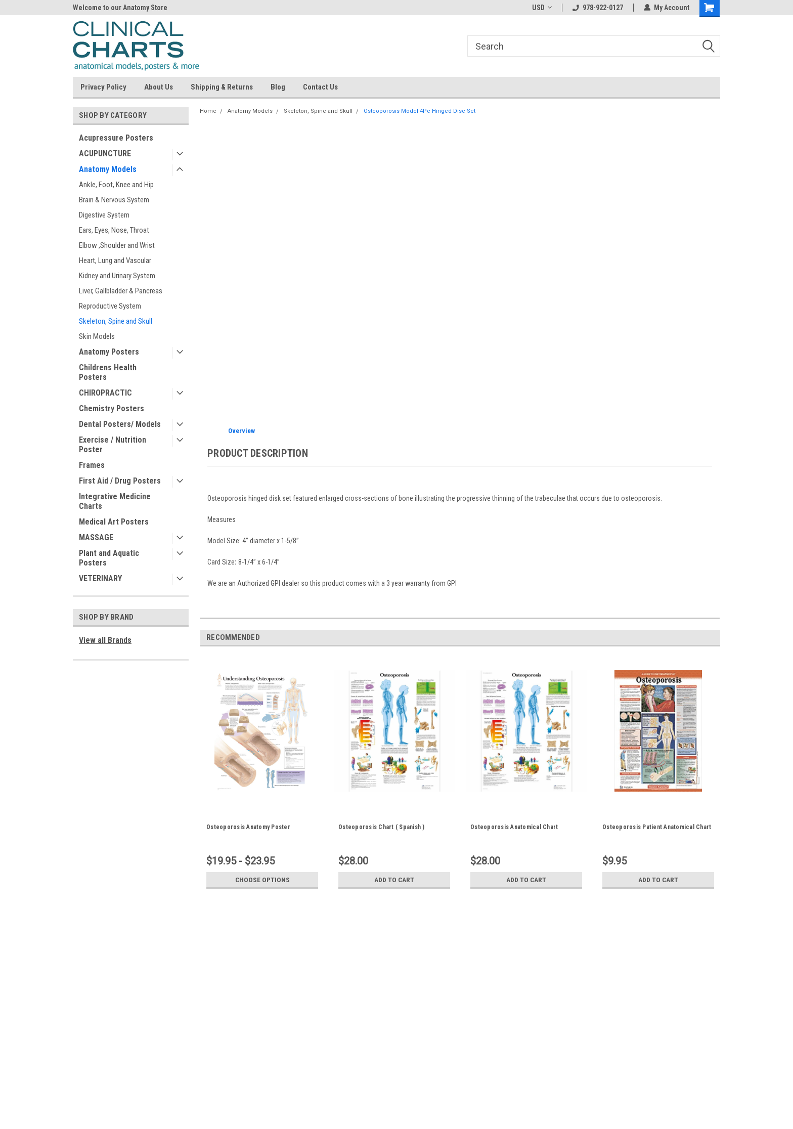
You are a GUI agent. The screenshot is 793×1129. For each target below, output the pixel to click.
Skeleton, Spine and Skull (115, 321)
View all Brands (105, 640)
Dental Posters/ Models (120, 424)
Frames (92, 465)
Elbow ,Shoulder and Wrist (117, 245)
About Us (158, 87)
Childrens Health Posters (108, 372)
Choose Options (262, 880)
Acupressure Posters (116, 138)
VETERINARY (100, 578)
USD (542, 8)
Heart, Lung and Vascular (115, 260)
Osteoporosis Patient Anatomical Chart (656, 827)
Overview (241, 431)
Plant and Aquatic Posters (109, 558)
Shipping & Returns (222, 87)
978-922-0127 (597, 8)
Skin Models (97, 336)
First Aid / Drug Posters (120, 481)
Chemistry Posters (111, 408)
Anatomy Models (108, 169)
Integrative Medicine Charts (115, 501)
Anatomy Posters (109, 352)
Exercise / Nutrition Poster (112, 444)
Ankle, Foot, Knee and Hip (116, 184)
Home (208, 111)
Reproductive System (110, 306)
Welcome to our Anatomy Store (120, 8)
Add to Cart (394, 880)
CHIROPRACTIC (105, 393)
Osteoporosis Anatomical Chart (514, 827)
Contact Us (320, 87)
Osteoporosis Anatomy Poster (248, 827)
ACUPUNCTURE (105, 153)
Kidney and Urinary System (117, 275)
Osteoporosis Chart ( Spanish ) (381, 827)
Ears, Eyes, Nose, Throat (114, 230)
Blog (278, 87)
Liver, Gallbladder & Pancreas (120, 290)
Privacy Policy (103, 87)
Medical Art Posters (114, 522)
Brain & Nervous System (114, 199)
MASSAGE (96, 537)
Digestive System (104, 215)
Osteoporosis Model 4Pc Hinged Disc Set (419, 111)
